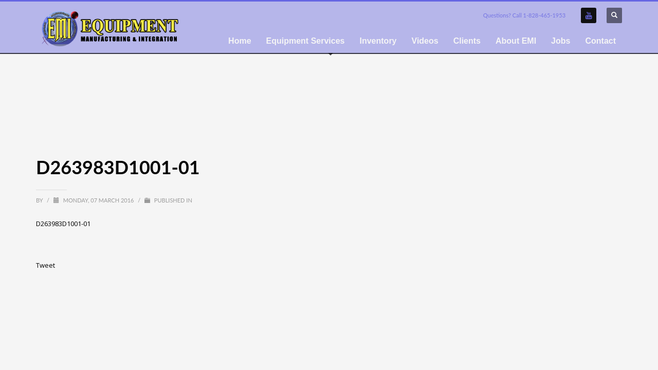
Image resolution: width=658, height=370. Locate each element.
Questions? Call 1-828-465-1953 (524, 15)
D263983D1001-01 (63, 223)
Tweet (45, 265)
